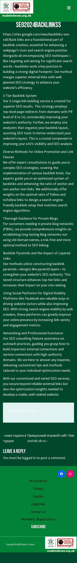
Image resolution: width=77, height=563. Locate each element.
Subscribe (38, 527)
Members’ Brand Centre (38, 519)
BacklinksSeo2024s (22, 411)
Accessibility (38, 481)
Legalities (38, 504)
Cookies (38, 496)
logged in (29, 457)
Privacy (38, 488)
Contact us (38, 512)
